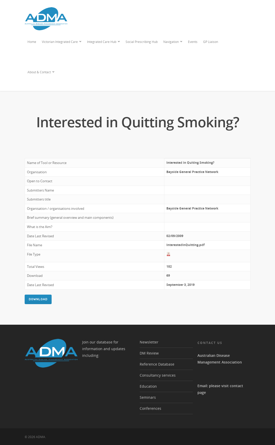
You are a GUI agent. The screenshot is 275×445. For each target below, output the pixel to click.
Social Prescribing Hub (142, 42)
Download (38, 299)
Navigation (173, 41)
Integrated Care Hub (103, 41)
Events (192, 42)
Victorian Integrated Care (62, 41)
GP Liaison (210, 42)
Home (31, 42)
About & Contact (41, 72)
